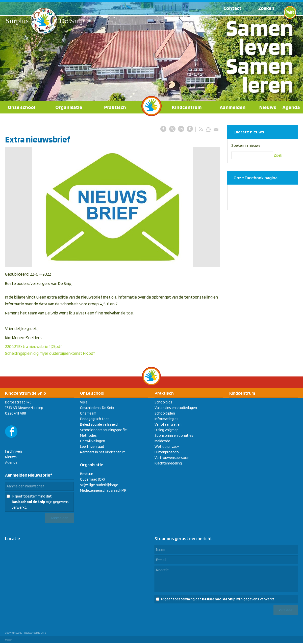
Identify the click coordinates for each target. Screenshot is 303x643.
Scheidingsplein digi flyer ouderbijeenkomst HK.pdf (50, 353)
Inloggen (8, 639)
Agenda (11, 462)
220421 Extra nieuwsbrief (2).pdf (33, 346)
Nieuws (11, 457)
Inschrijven (13, 451)
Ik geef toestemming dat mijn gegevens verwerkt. (40, 502)
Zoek (278, 155)
